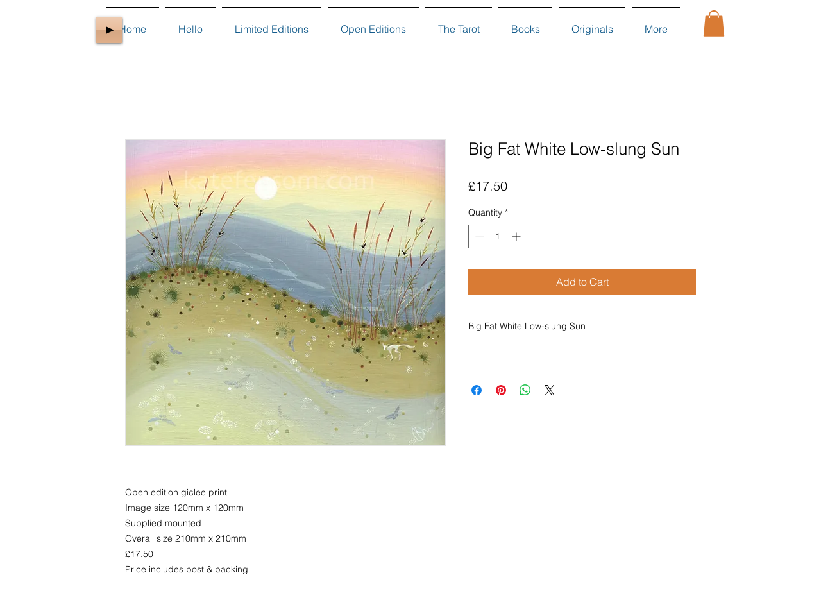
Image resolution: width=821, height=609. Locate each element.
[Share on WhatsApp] (525, 390)
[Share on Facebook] (476, 390)
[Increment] (517, 236)
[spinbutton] (497, 236)
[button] (714, 23)
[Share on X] (549, 390)
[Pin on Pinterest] (501, 390)
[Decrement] (478, 236)
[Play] (109, 30)
